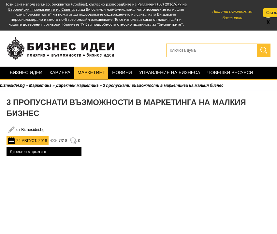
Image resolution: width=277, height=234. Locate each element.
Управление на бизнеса (169, 72)
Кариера (60, 72)
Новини (122, 72)
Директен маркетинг (28, 152)
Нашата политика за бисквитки (232, 14)
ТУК (83, 24)
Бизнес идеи (26, 72)
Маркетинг (91, 72)
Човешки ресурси (230, 72)
